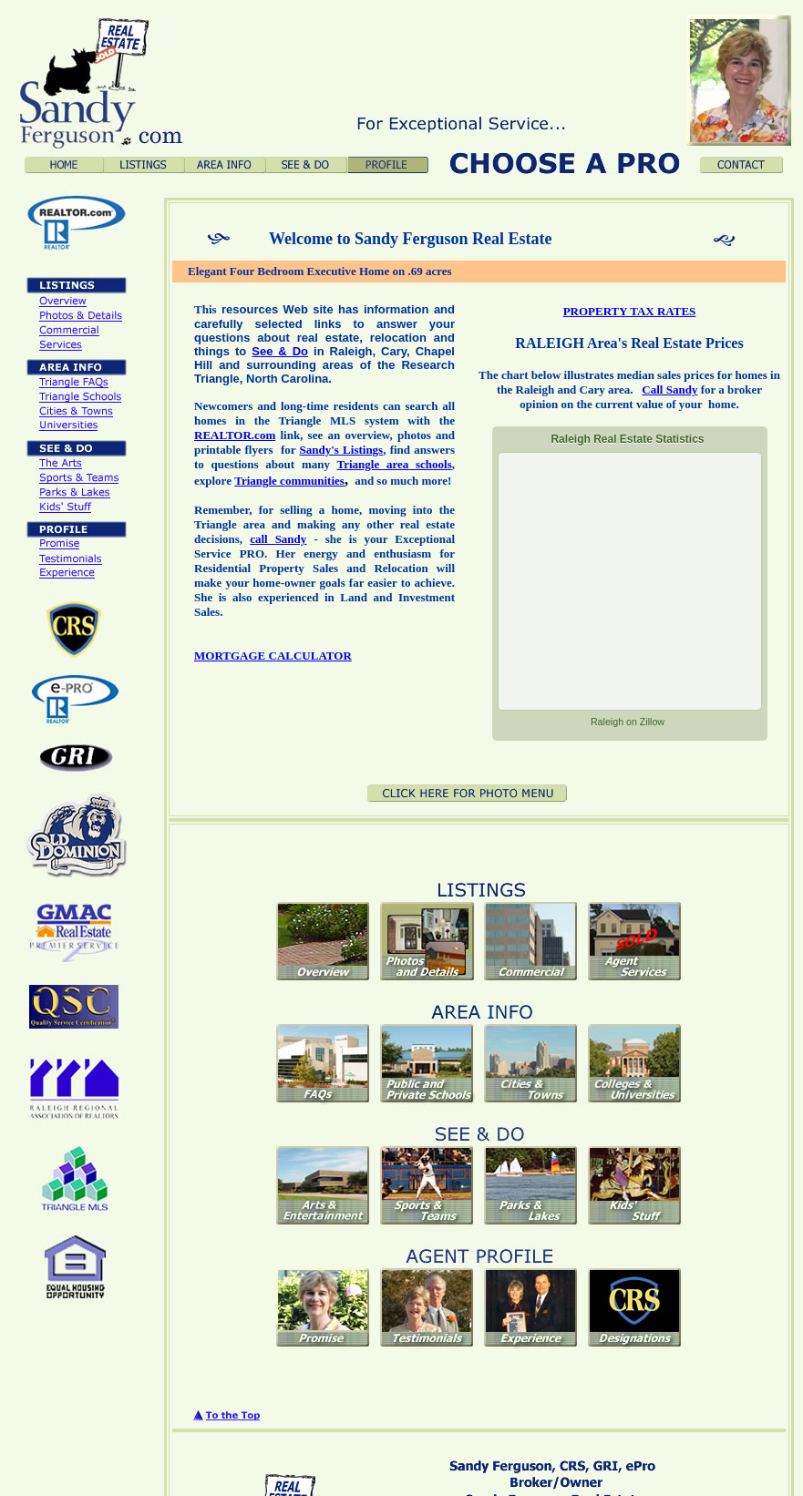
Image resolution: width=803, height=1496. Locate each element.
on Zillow (627, 721)
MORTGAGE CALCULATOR (273, 655)
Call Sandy (669, 389)
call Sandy (278, 539)
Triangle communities (289, 480)
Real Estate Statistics (627, 439)
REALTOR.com (234, 435)
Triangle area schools (393, 464)
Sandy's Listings (342, 449)
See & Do (280, 351)
